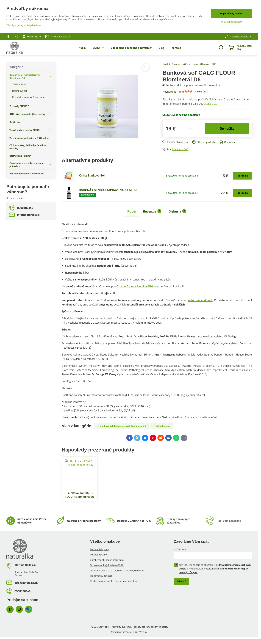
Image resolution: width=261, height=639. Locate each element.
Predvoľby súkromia (121, 627)
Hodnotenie (169, 91)
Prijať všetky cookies (231, 13)
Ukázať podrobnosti (231, 21)
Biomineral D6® (180, 149)
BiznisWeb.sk (140, 632)
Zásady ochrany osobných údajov (151, 627)
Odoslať (181, 581)
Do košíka (227, 128)
